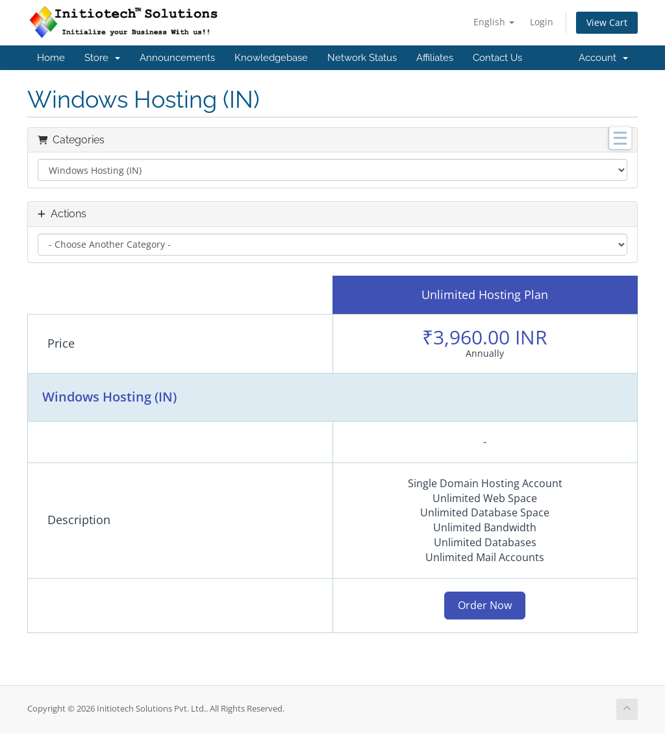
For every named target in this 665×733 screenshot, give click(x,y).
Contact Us (497, 58)
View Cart (606, 22)
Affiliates (434, 58)
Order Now (485, 605)
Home (51, 58)
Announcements (177, 58)
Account (603, 58)
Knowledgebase (271, 58)
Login (541, 22)
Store (102, 58)
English (493, 22)
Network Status (362, 58)
